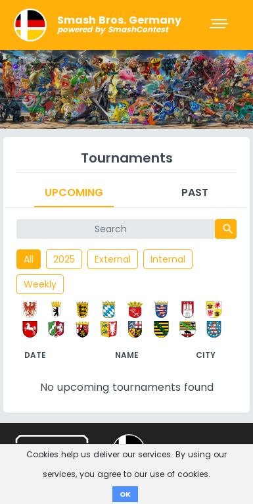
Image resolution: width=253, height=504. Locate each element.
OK (125, 494)
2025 (64, 259)
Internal (167, 259)
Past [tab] (194, 192)
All (29, 259)
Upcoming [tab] (74, 192)
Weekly (40, 284)
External (113, 259)
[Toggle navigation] (220, 25)
